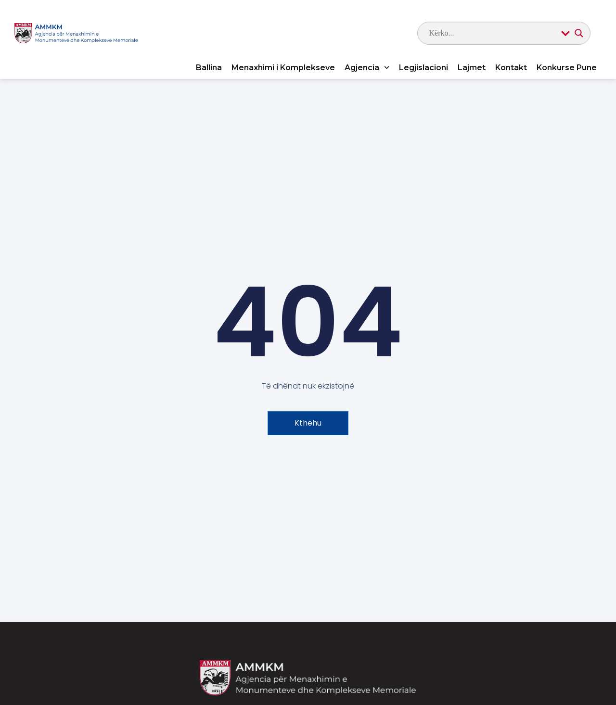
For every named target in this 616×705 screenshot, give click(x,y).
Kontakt (511, 67)
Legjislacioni (423, 67)
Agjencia (367, 67)
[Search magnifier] (579, 33)
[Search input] (493, 33)
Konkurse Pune (567, 67)
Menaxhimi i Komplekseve (283, 67)
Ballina (209, 67)
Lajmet (472, 67)
